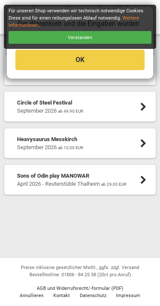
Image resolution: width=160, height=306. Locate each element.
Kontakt (61, 295)
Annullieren (32, 295)
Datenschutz (93, 295)
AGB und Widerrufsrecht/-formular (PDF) (80, 288)
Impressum (128, 295)
